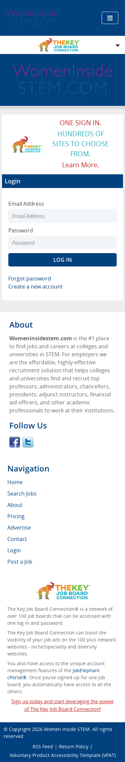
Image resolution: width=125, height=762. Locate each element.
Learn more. (80, 164)
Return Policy (73, 746)
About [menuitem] (15, 505)
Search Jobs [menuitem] (22, 493)
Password (20, 230)
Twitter (28, 442)
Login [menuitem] (14, 550)
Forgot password (29, 278)
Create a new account (35, 286)
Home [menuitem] (15, 482)
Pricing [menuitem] (16, 516)
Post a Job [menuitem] (19, 561)
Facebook (14, 442)
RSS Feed (43, 746)
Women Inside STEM (67, 729)
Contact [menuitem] (17, 539)
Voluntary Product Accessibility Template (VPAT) (63, 755)
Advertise (19, 527)
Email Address (26, 203)
